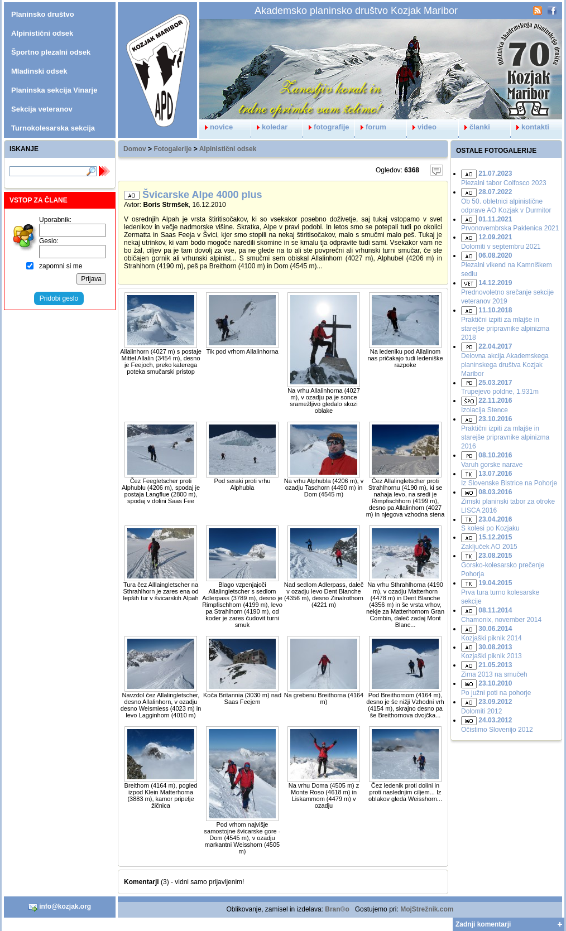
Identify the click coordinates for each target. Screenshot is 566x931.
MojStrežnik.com (426, 909)
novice (216, 127)
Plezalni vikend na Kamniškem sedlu (506, 265)
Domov (134, 149)
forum (370, 127)
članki (474, 127)
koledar (269, 127)
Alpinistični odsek (228, 149)
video (422, 127)
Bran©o (337, 909)
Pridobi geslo (59, 298)
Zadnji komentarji (483, 924)
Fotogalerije (172, 149)
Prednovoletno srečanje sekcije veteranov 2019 (507, 292)
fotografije (326, 127)
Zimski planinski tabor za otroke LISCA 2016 (508, 501)
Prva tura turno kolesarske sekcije (500, 592)
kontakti (530, 127)
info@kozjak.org (59, 907)
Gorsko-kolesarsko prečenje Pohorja (502, 565)
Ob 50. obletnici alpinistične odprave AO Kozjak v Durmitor (506, 201)
